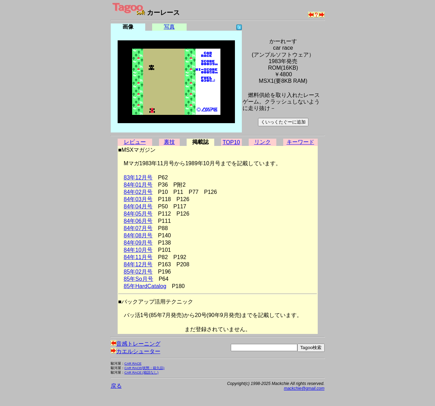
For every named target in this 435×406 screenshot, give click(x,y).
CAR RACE (133, 363)
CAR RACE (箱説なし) (142, 372)
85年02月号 (138, 272)
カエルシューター (135, 351)
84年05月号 (138, 214)
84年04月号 (138, 206)
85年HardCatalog (145, 286)
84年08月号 (138, 235)
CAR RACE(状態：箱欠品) (145, 368)
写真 (169, 27)
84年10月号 (138, 250)
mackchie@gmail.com (304, 388)
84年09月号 (138, 243)
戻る (116, 386)
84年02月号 (138, 192)
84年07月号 (138, 228)
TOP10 (231, 142)
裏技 (169, 142)
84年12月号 (138, 264)
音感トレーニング (135, 344)
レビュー (135, 142)
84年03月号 (138, 199)
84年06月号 (138, 221)
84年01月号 (138, 185)
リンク (262, 142)
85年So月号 (138, 279)
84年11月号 (138, 257)
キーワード (300, 142)
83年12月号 (138, 177)
